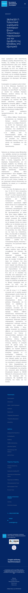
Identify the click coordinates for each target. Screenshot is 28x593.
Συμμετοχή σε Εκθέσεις (13, 479)
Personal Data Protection (14, 581)
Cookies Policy (14, 580)
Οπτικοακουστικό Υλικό (13, 483)
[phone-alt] (13, 513)
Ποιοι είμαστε (10, 398)
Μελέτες (9, 501)
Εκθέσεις (9, 439)
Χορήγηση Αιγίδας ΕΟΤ (13, 471)
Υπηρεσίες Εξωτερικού (12, 418)
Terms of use (14, 583)
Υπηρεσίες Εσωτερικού (13, 415)
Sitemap (14, 578)
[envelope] (14, 520)
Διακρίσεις (10, 422)
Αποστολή (10, 401)
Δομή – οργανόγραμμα (13, 405)
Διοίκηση (9, 408)
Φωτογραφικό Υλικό (12, 486)
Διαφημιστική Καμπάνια (13, 432)
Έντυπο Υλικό (10, 490)
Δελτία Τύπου (10, 455)
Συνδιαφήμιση (11, 436)
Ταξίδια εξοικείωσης (12, 443)
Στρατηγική (10, 412)
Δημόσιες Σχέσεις (11, 446)
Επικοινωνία (14, 585)
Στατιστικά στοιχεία (12, 505)
